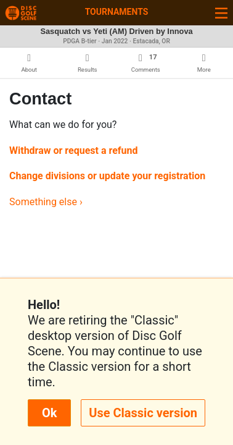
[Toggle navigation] (221, 12)
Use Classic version (143, 412)
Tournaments (117, 12)
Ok (49, 412)
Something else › (46, 202)
